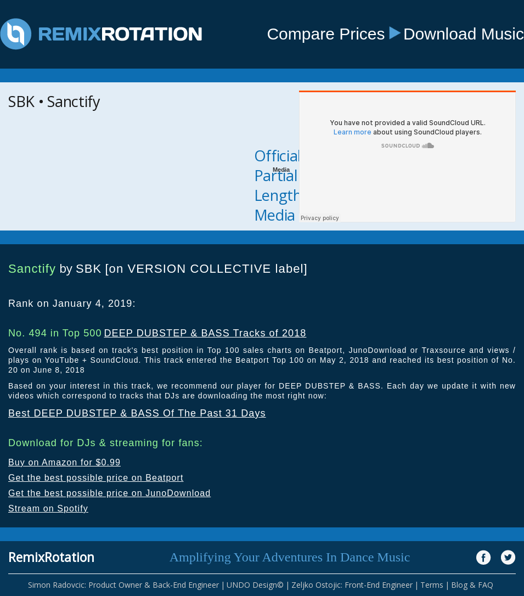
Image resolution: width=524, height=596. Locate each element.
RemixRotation (51, 557)
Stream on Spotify (48, 508)
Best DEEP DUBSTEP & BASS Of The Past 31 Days (137, 413)
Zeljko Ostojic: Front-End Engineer (352, 585)
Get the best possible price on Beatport (96, 477)
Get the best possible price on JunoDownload (109, 493)
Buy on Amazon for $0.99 (64, 462)
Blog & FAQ (472, 585)
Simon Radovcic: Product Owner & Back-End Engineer (123, 585)
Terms (431, 585)
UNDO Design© (255, 585)
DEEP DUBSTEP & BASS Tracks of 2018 (205, 333)
